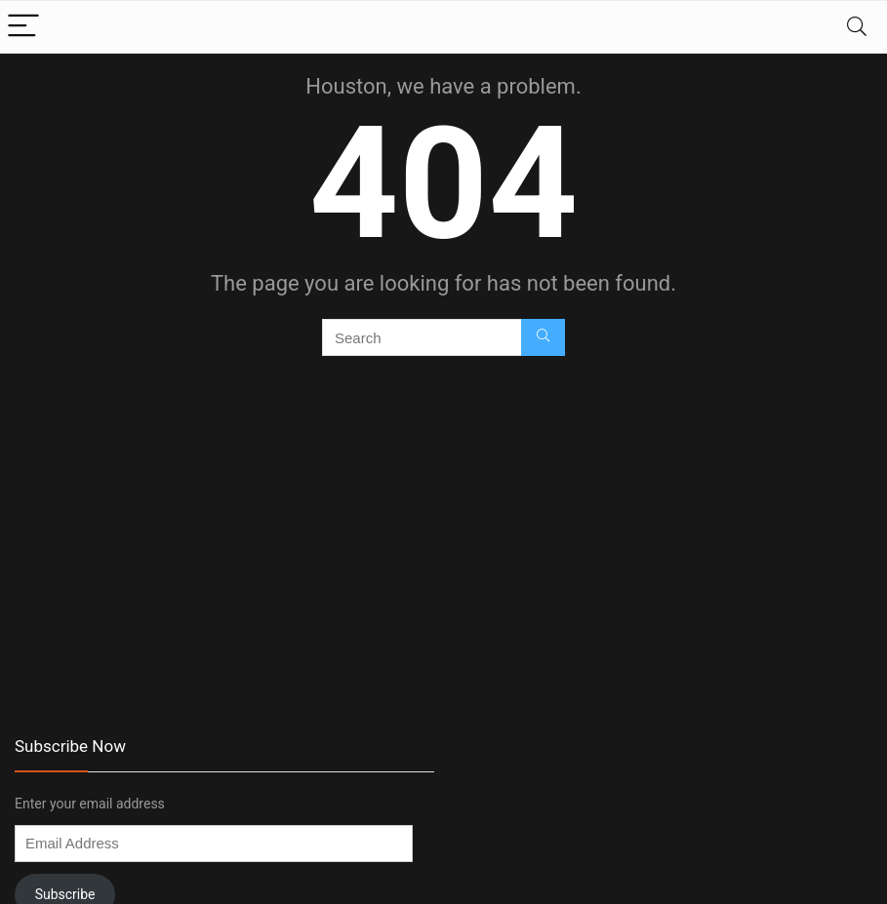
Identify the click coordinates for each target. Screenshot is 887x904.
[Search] (856, 27)
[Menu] (23, 27)
